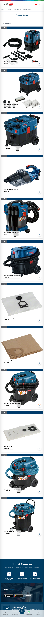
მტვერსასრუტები (27, 9)
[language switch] (36, 4)
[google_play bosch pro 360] (18, 595)
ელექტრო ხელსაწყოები (14, 9)
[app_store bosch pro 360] (8, 595)
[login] (39, 4)
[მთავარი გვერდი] (4, 4)
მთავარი (3, 9)
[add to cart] (39, 63)
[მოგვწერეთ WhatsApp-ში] (29, 613)
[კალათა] (38, 613)
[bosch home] (10, 4)
